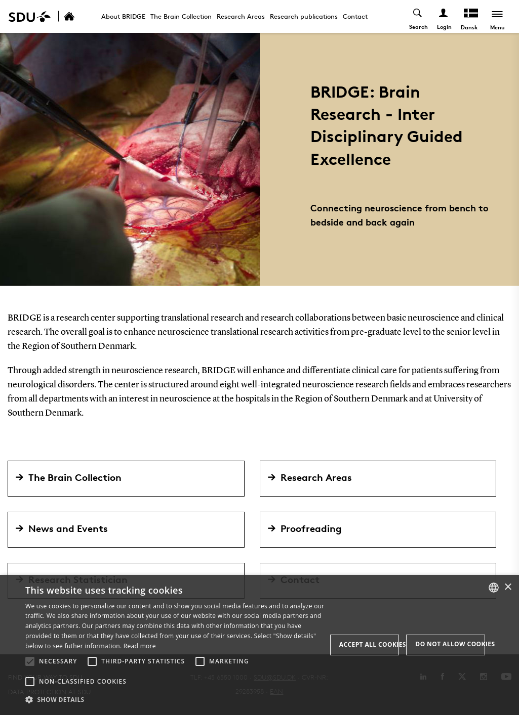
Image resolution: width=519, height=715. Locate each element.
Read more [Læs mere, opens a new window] (140, 646)
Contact (355, 16)
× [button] (507, 587)
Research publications (304, 16)
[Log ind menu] (444, 16)
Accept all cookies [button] (369, 644)
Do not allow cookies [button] (450, 644)
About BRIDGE (123, 16)
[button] (30, 661)
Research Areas (241, 16)
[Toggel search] (418, 16)
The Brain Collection (181, 16)
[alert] (259, 645)
